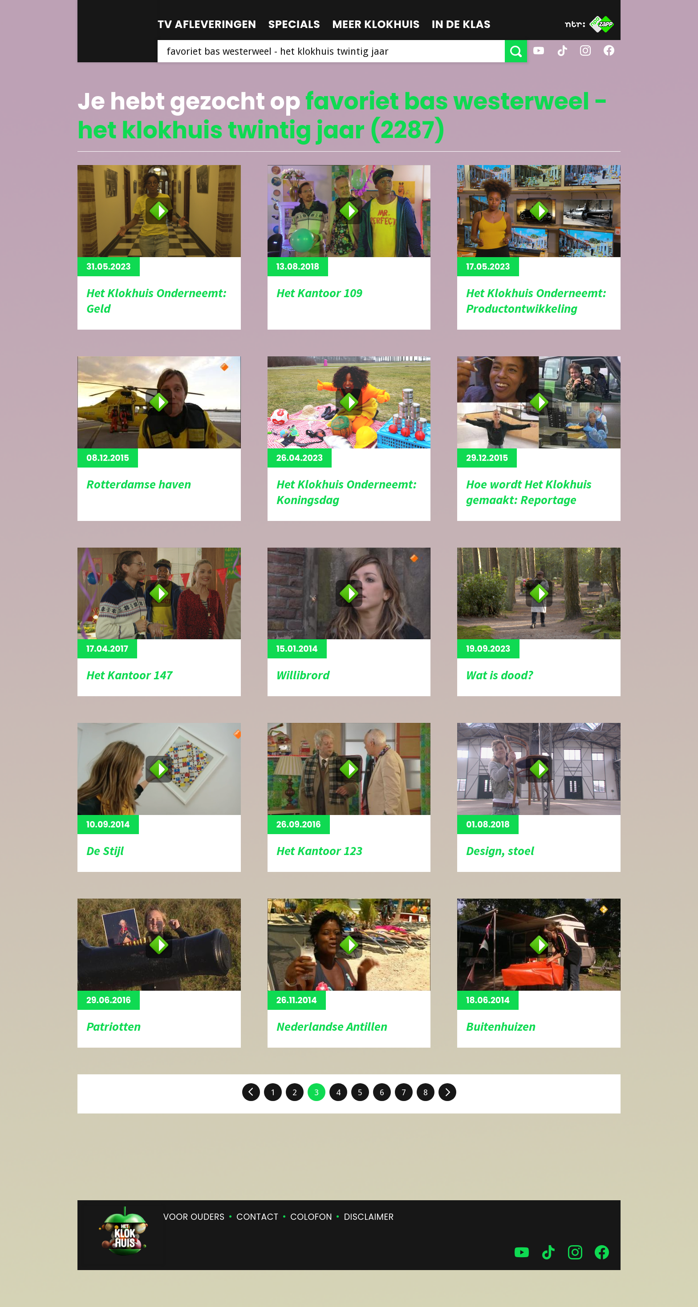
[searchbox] (331, 51)
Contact (257, 1217)
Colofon (311, 1217)
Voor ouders (194, 1217)
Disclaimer (369, 1217)
